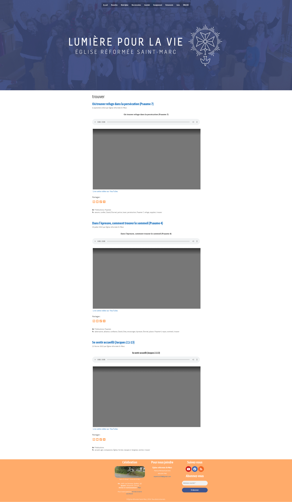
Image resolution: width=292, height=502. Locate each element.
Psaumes (108, 210)
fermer (120, 450)
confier (103, 212)
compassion (108, 450)
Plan (139, 488)
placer (151, 332)
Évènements (169, 5)
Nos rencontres (136, 5)
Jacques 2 (127, 450)
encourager (131, 332)
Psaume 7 (140, 212)
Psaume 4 (158, 332)
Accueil (105, 5)
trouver (159, 212)
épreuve (139, 332)
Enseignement (157, 5)
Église (115, 450)
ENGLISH (186, 5)
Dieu (125, 332)
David (108, 212)
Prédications (99, 210)
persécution (131, 212)
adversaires (99, 332)
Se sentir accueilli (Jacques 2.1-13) (113, 342)
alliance (107, 332)
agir (101, 450)
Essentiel (147, 5)
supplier (153, 212)
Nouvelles (114, 5)
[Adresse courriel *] (195, 483)
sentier (141, 450)
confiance (113, 332)
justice (119, 212)
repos (164, 332)
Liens (178, 5)
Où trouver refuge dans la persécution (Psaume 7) (123, 104)
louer (125, 212)
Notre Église (124, 5)
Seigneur (135, 450)
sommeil (170, 332)
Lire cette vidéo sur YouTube (105, 191)
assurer (97, 212)
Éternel (114, 212)
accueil (97, 450)
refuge (146, 212)
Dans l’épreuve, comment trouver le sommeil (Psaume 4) (127, 223)
